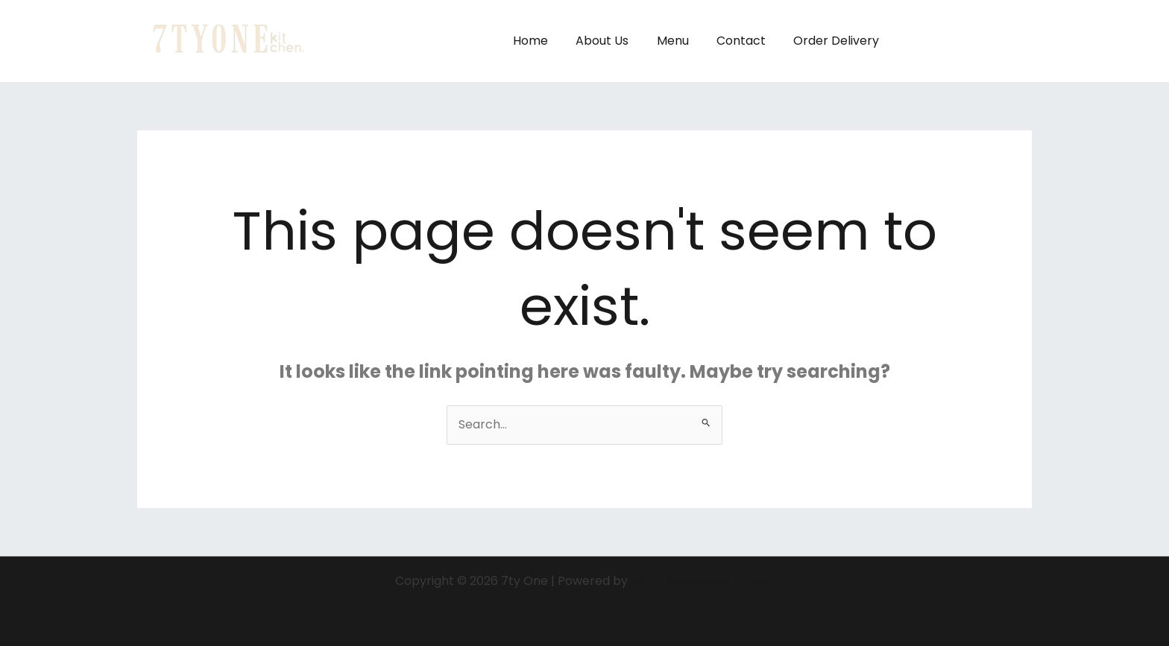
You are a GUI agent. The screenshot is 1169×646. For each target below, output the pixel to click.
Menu (683, 40)
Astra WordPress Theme (703, 580)
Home (548, 40)
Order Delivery (838, 40)
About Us (616, 40)
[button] (970, 41)
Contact (747, 40)
